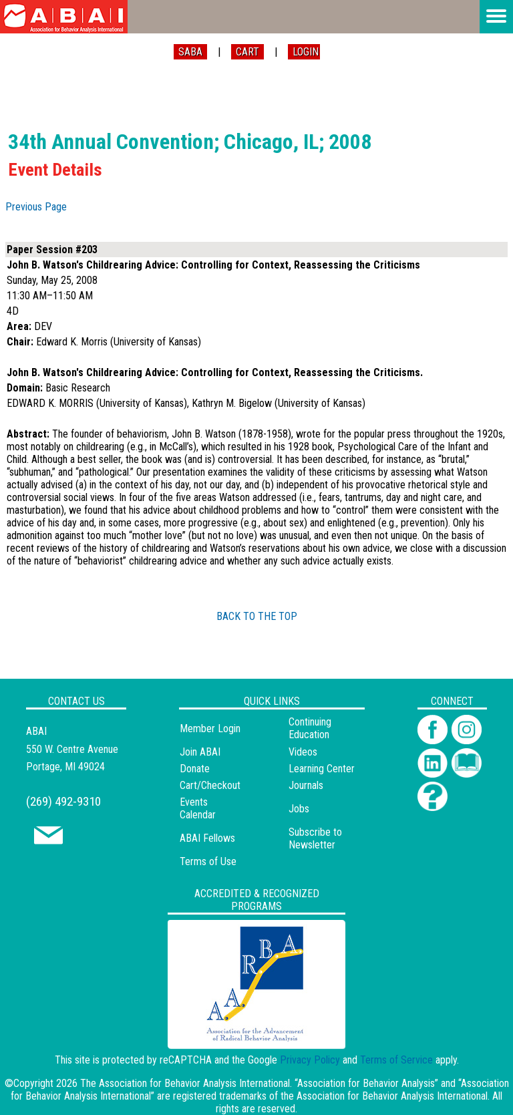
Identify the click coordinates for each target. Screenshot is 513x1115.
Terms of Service (396, 1060)
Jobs (299, 808)
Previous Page (36, 206)
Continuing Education (310, 728)
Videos (303, 752)
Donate (195, 768)
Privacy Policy (310, 1060)
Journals (306, 785)
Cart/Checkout (210, 785)
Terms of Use (208, 861)
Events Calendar (198, 808)
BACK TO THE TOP (256, 616)
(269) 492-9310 (63, 801)
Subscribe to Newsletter (315, 838)
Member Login (210, 728)
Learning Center (322, 768)
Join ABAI (200, 752)
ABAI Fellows (207, 838)
